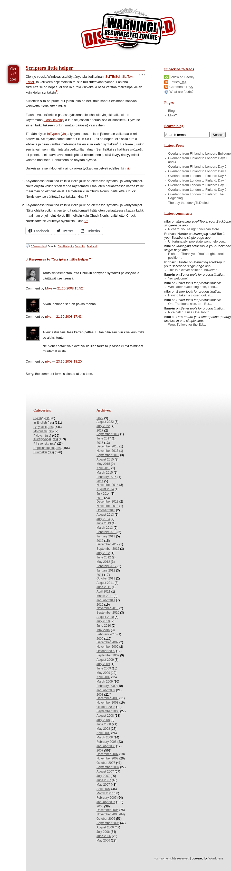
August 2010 (105, 617)
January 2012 (106, 570)
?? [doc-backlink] (86, 196)
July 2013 (103, 519)
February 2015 (107, 477)
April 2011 (103, 591)
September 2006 (108, 823)
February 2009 (107, 686)
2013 (100, 498)
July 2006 (103, 832)
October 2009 (106, 651)
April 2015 (103, 468)
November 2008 (107, 702)
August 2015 (105, 459)
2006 (100, 806)
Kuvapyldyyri (42, 439)
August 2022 (105, 422)
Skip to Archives (57, 2)
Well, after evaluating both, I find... (193, 287)
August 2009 (105, 660)
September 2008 (108, 711)
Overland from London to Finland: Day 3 (197, 185)
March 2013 (105, 527)
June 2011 (104, 587)
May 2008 (103, 728)
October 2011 (106, 578)
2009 (100, 638)
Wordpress (215, 858)
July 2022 (103, 426)
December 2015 (107, 446)
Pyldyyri (38, 435)
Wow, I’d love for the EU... (187, 324)
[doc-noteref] (56, 92)
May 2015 (103, 464)
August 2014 (105, 489)
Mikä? (172, 115)
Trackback (92, 246)
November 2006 (107, 814)
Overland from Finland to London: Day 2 (197, 166)
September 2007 (108, 767)
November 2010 (107, 608)
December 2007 (107, 754)
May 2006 (103, 840)
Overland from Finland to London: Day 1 (197, 171)
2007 (100, 750)
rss (47, 418)
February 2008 (107, 742)
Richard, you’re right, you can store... (195, 229)
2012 (100, 541)
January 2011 (106, 600)
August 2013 (105, 514)
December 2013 (107, 501)
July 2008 (103, 720)
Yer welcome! (178, 278)
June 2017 (104, 438)
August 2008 (105, 715)
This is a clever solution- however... (193, 270)
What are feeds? (181, 92)
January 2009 (106, 690)
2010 (100, 604)
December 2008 (107, 698)
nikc (48, 316)
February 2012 (107, 566)
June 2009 (104, 668)
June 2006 (104, 836)
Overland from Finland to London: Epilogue (199, 153)
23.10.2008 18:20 (69, 361)
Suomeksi (80, 246)
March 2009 (105, 681)
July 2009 (103, 664)
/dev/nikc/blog (128, 30)
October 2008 (106, 707)
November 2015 (107, 451)
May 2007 (103, 784)
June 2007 (104, 780)
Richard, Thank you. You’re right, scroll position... (196, 255)
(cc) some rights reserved (172, 858)
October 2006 (106, 818)
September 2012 (108, 548)
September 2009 (108, 655)
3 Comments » (38, 246)
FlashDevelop (54, 120)
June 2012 (104, 557)
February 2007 (107, 797)
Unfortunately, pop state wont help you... (197, 241)
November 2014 (107, 485)
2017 (100, 430)
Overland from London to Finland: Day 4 (197, 180)
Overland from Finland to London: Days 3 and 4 (198, 160)
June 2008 (104, 724)
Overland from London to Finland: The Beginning (196, 196)
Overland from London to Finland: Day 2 (197, 190)
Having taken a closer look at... (190, 295)
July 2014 (103, 493)
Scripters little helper (49, 68)
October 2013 (106, 510)
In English (40, 422)
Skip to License (95, 2)
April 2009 (103, 677)
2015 (100, 443)
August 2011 (105, 583)
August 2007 (105, 771)
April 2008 (103, 733)
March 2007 (105, 793)
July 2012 (103, 553)
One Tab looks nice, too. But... (190, 304)
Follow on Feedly (181, 77)
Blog (171, 111)
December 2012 (107, 544)
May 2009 (103, 673)
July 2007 (103, 776)
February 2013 (107, 532)
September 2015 (108, 455)
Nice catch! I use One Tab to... (190, 312)
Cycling (38, 418)
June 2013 (104, 523)
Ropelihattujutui (66, 246)
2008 (100, 694)
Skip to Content (20, 2)
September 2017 (108, 434)
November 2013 (107, 506)
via (64, 134)
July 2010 (103, 621)
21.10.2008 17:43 (69, 316)
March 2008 (105, 737)
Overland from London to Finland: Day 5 (197, 176)
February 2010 (107, 634)
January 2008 (106, 746)
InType (52, 134)
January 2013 (106, 536)
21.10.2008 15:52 (70, 288)
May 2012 (103, 562)
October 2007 (106, 763)
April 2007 (103, 789)
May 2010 (103, 630)
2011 (100, 575)
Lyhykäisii (40, 427)
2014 (100, 481)
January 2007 (106, 802)
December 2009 (107, 642)
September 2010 (108, 612)
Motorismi (40, 431)
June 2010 (104, 625)
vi (128, 168)
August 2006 (105, 827)
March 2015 (105, 472)
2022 (100, 418)
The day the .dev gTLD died (188, 203)
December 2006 (107, 810)
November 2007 (107, 758)
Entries (178, 82)
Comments (181, 87)
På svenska (41, 443)
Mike (48, 288)
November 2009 (107, 646)
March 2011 (105, 596)
